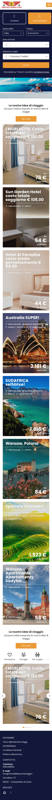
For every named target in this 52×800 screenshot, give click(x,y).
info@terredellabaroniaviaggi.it (17, 773)
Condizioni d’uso (41, 72)
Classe (29, 29)
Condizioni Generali (12, 750)
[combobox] (11, 33)
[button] (1, 16)
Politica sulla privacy (12, 754)
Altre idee (26, 118)
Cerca (26, 65)
